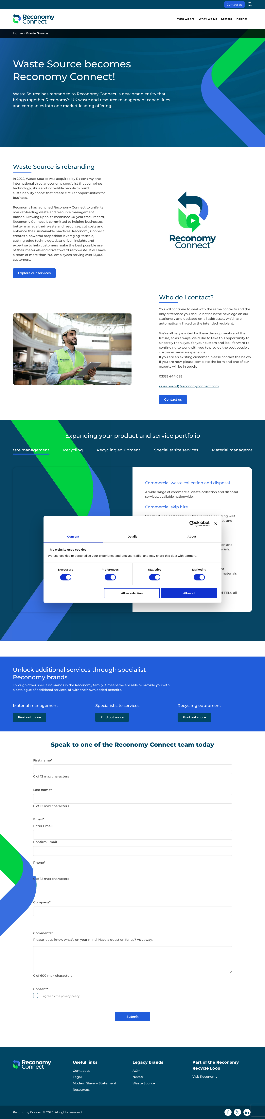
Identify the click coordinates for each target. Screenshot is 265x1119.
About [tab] (191, 536)
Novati (137, 1077)
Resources (81, 1090)
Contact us (234, 4)
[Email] (132, 835)
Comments (43, 933)
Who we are (186, 19)
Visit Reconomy (204, 1076)
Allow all (189, 593)
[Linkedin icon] (247, 1112)
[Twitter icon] (237, 1112)
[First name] (132, 769)
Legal (77, 1077)
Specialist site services (176, 450)
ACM (136, 1071)
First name (42, 760)
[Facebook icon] (228, 1112)
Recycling (73, 450)
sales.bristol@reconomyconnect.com (189, 386)
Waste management (28, 450)
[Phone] (132, 871)
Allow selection (132, 593)
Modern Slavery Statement (94, 1083)
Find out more (29, 719)
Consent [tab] (73, 536)
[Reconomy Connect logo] (34, 18)
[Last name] (132, 799)
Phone (39, 862)
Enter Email (43, 826)
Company (42, 902)
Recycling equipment (118, 450)
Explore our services (34, 273)
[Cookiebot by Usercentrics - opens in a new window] (192, 523)
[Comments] (132, 959)
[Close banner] (215, 523)
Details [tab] (132, 536)
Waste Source (143, 1083)
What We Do (208, 19)
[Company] (132, 911)
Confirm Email (45, 842)
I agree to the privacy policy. (61, 996)
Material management (234, 450)
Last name (42, 790)
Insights (241, 19)
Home (18, 33)
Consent (40, 989)
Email (38, 819)
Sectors (226, 19)
